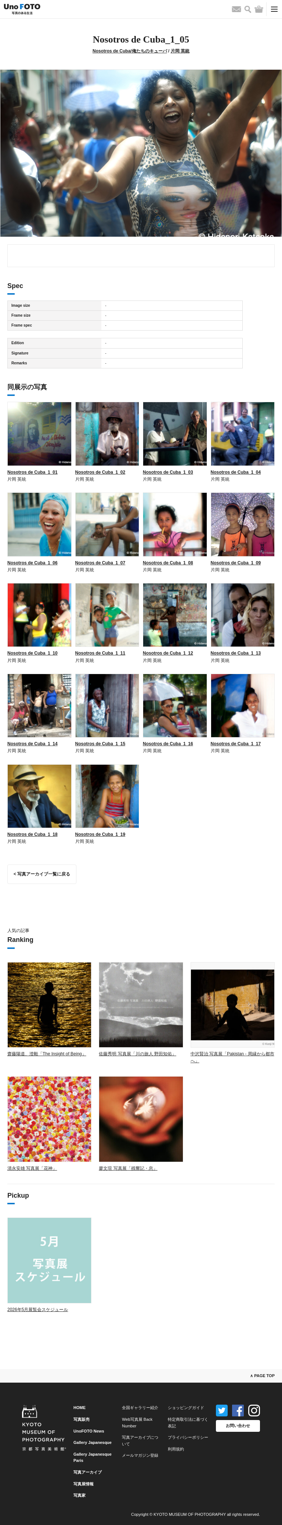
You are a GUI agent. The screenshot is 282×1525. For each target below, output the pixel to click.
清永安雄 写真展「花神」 (32, 1168)
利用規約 (176, 1449)
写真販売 (81, 1419)
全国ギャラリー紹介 (140, 1407)
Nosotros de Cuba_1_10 (32, 653)
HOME (79, 1407)
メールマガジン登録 (140, 1455)
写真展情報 (83, 1484)
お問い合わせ (238, 1425)
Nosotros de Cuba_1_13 (236, 653)
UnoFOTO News (88, 1431)
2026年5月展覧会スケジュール (37, 1309)
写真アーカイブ (87, 1472)
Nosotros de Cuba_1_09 (236, 562)
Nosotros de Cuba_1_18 (32, 834)
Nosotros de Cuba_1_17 (236, 743)
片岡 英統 (180, 51)
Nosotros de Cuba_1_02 (100, 472)
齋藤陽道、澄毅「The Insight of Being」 (46, 1053)
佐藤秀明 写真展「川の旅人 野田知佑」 (137, 1053)
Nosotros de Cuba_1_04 (236, 472)
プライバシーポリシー (188, 1437)
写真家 (79, 1495)
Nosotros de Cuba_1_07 (100, 562)
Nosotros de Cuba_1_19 (100, 834)
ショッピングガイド (186, 1407)
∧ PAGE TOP (262, 1375)
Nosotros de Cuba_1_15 (100, 743)
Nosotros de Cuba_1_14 (32, 743)
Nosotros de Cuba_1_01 (32, 472)
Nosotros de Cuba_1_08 (168, 562)
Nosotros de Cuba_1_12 (168, 653)
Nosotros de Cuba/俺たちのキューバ (130, 51)
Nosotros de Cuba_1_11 (100, 653)
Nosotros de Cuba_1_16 (168, 743)
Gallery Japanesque (92, 1442)
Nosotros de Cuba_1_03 (168, 472)
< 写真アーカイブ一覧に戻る (42, 874)
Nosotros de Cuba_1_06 (32, 562)
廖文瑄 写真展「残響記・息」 (128, 1168)
